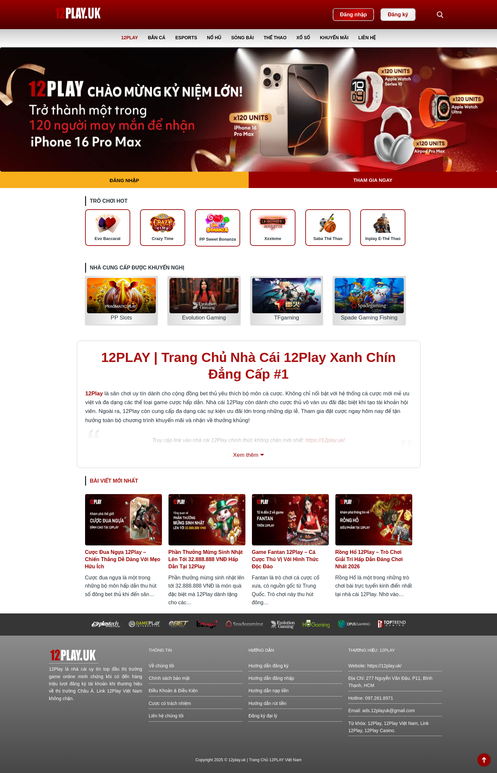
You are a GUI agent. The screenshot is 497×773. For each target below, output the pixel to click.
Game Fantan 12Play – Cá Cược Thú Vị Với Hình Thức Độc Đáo (285, 559)
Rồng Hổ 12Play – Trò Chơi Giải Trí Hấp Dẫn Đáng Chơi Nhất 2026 (369, 559)
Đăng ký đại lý (263, 715)
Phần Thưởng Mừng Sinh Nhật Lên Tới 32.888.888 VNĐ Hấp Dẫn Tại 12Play (206, 559)
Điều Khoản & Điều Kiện (173, 690)
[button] (440, 14)
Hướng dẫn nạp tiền (269, 690)
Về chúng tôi (161, 665)
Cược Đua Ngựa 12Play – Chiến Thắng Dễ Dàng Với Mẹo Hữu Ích (122, 559)
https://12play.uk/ (384, 665)
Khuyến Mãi (334, 37)
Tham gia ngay (373, 180)
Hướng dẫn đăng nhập (271, 678)
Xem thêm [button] (245, 455)
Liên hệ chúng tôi (166, 715)
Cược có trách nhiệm (170, 703)
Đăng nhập (353, 14)
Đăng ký (398, 14)
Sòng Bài (242, 37)
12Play (129, 37)
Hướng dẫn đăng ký (269, 665)
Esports (186, 37)
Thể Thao (275, 37)
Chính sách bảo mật (169, 678)
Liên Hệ (367, 37)
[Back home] (78, 14)
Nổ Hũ (214, 37)
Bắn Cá (157, 37)
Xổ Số (303, 37)
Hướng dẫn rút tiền (268, 703)
